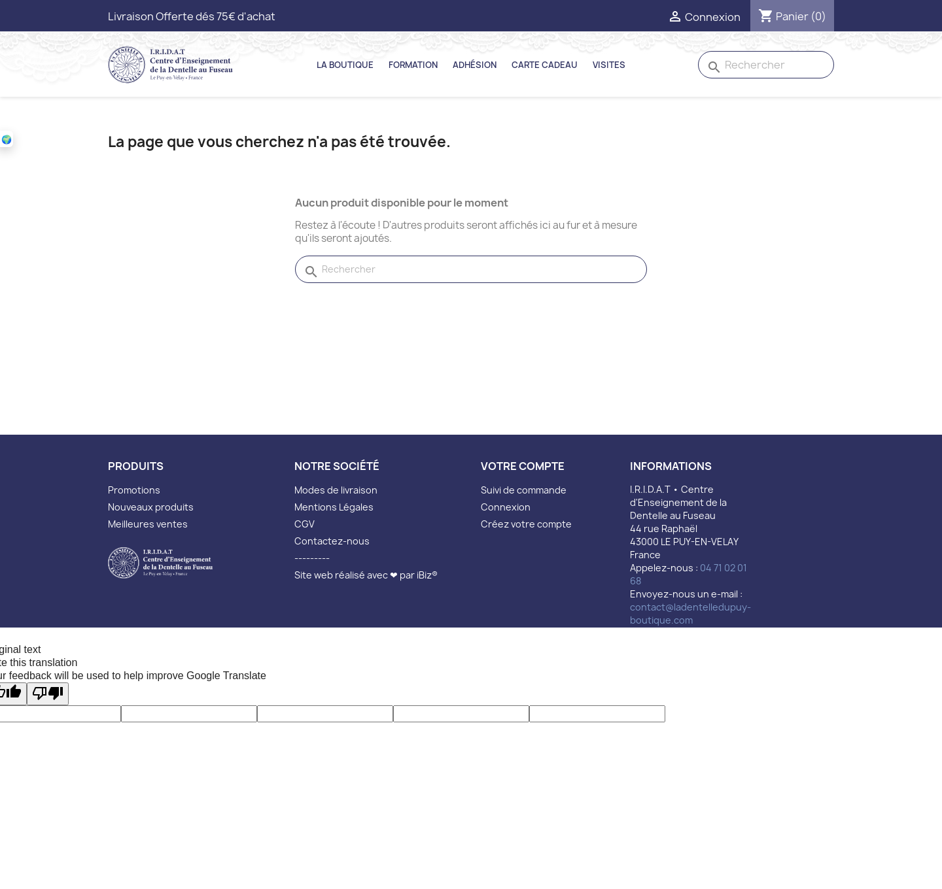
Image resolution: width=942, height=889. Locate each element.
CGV (304, 524)
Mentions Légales (334, 507)
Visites (609, 65)
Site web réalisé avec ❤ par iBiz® (366, 575)
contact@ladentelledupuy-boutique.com (690, 613)
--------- (312, 558)
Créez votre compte (526, 524)
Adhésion (475, 65)
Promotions (134, 490)
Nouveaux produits (151, 507)
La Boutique (345, 65)
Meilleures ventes (148, 524)
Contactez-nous (332, 541)
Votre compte (523, 466)
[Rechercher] (766, 64)
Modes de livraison (335, 490)
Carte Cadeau (545, 65)
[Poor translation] (48, 693)
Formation (413, 65)
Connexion (506, 507)
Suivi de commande (524, 490)
